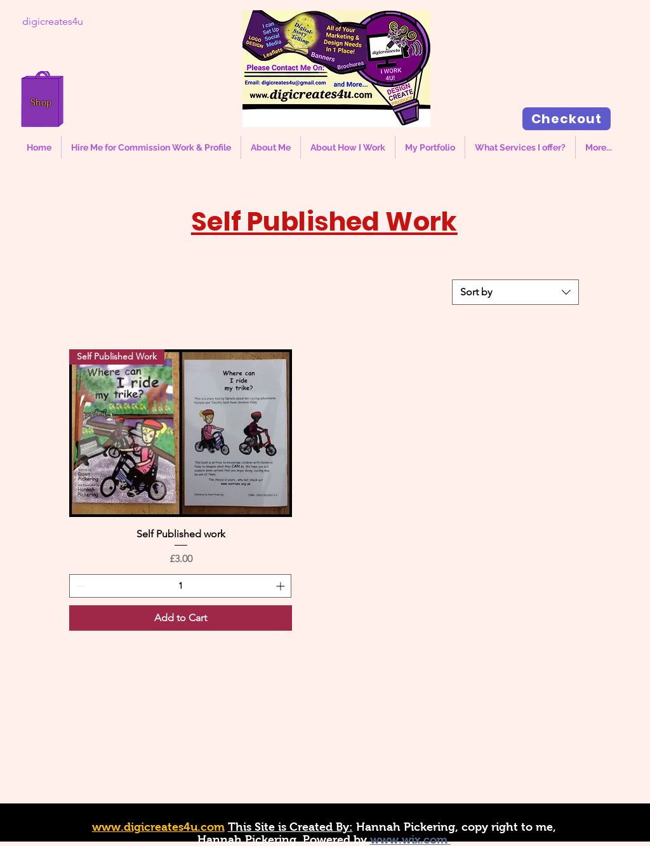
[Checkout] (566, 118)
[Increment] (281, 586)
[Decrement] (79, 586)
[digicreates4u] (53, 21)
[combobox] (515, 292)
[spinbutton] (180, 586)
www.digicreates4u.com (158, 827)
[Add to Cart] (180, 618)
